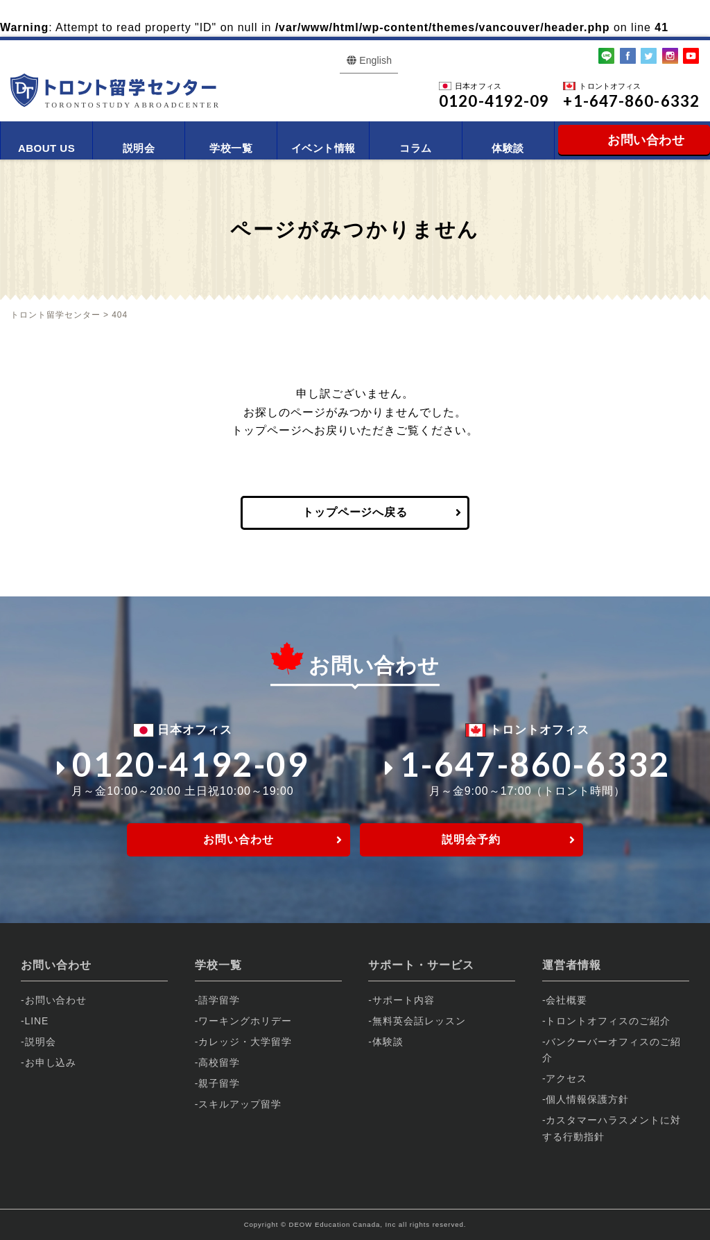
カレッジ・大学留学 (245, 1041)
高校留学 (219, 1062)
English (375, 60)
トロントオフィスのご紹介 (608, 1020)
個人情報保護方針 (587, 1099)
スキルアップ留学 (240, 1104)
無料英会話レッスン (419, 1020)
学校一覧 (230, 148)
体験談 (507, 148)
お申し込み (51, 1062)
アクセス (566, 1078)
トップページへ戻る (355, 512)
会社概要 (566, 1000)
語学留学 (219, 1000)
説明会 (139, 148)
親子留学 (219, 1083)
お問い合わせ (238, 839)
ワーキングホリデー (245, 1020)
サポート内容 (403, 1000)
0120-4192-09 (183, 764)
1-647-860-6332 (527, 764)
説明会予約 (471, 839)
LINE (37, 1020)
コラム (415, 148)
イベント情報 (323, 148)
